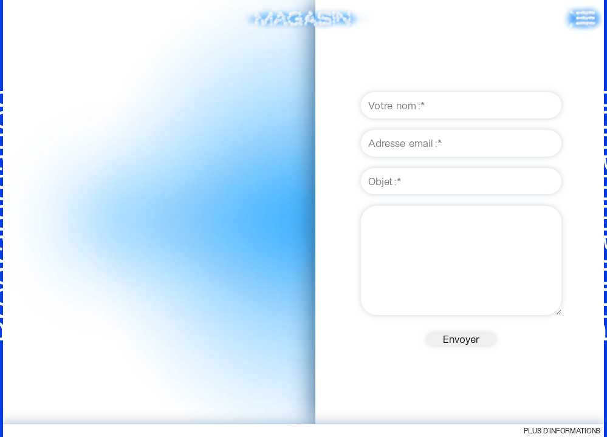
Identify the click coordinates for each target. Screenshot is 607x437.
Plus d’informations (562, 430)
